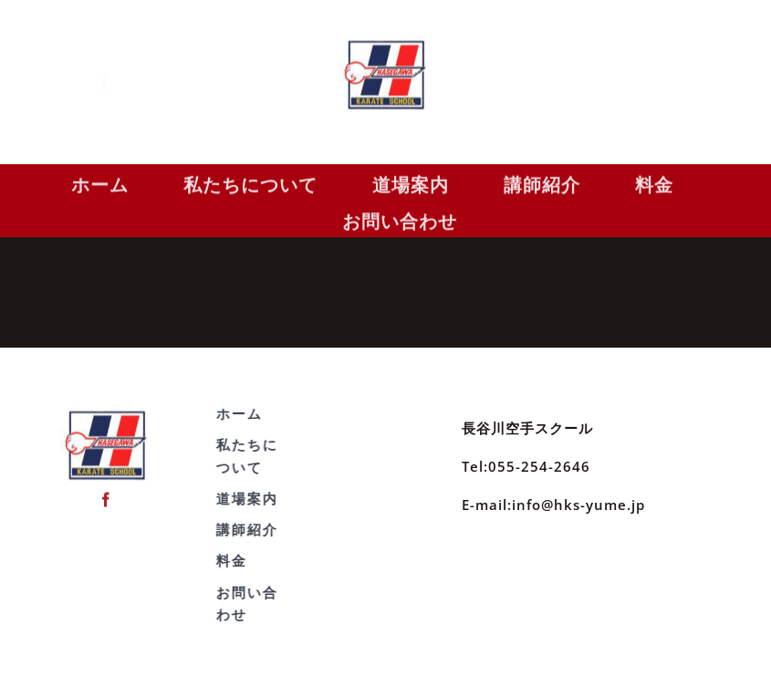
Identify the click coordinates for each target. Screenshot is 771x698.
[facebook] (118, 83)
